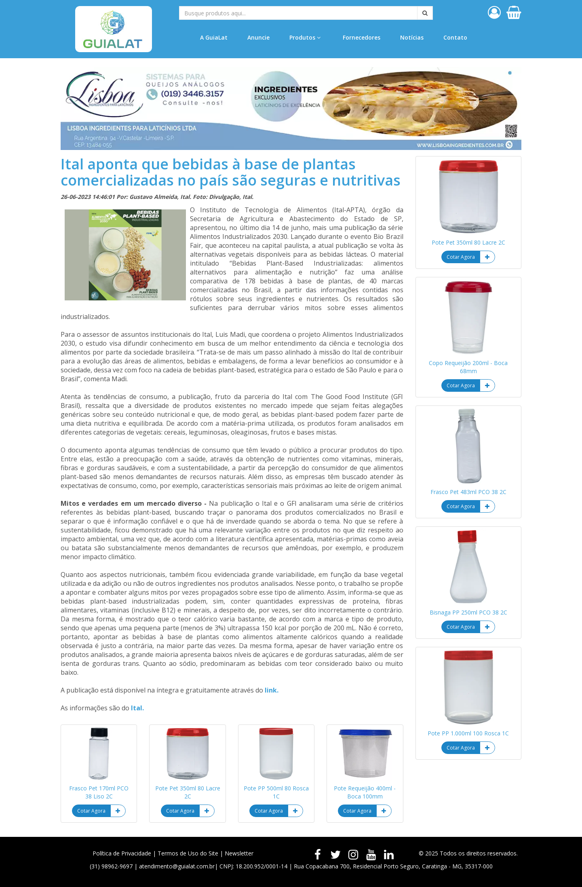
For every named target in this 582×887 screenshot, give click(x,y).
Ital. (137, 707)
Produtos (305, 37)
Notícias (412, 37)
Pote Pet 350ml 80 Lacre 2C (187, 792)
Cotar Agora (91, 810)
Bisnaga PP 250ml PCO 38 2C (468, 612)
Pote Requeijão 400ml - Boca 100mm (365, 792)
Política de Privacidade (122, 853)
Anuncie (258, 37)
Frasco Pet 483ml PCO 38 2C (468, 492)
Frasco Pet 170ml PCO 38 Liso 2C (99, 792)
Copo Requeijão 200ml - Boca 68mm (468, 367)
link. (271, 690)
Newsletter (239, 853)
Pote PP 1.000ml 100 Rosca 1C (468, 733)
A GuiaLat (214, 37)
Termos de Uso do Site (188, 853)
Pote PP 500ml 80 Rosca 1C (276, 792)
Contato (455, 37)
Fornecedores (361, 37)
